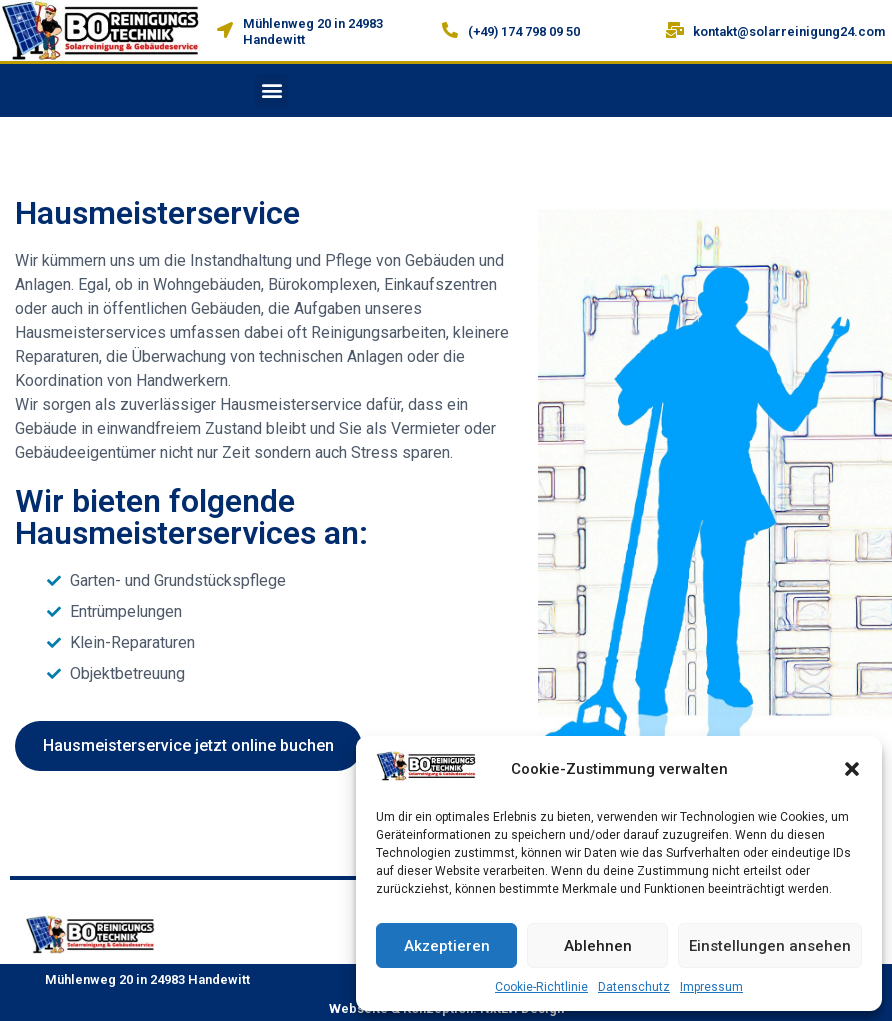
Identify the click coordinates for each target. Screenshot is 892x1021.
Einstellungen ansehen (770, 946)
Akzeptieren (447, 946)
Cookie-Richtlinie (541, 987)
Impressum (711, 987)
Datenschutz (634, 987)
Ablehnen (598, 946)
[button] (852, 769)
